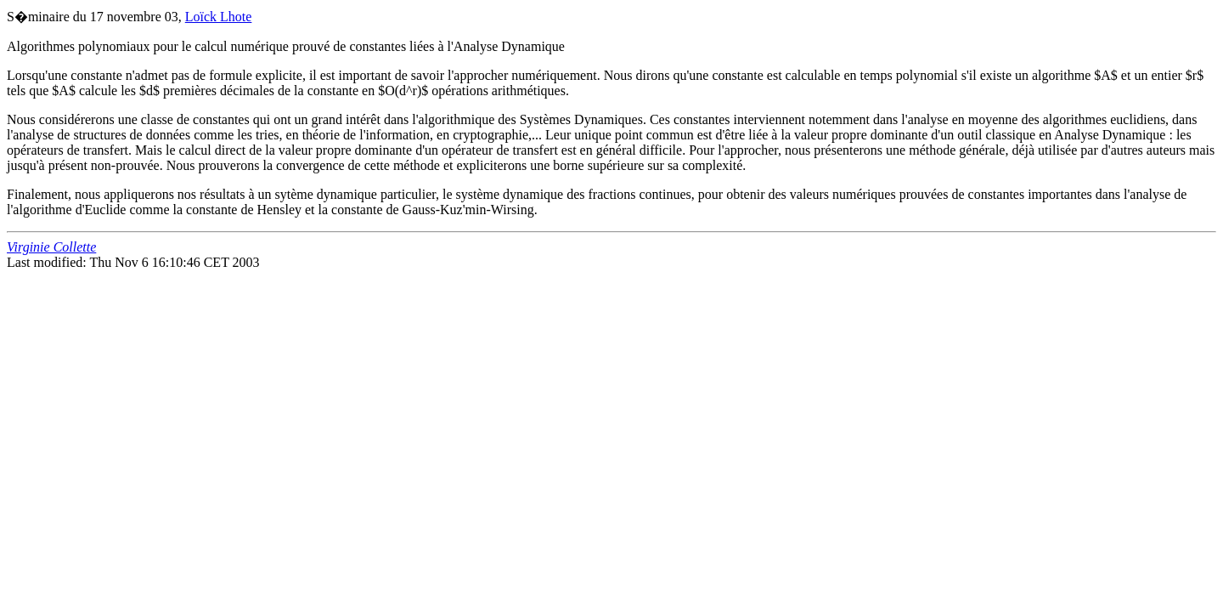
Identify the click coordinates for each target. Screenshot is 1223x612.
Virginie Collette (51, 247)
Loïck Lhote (218, 16)
